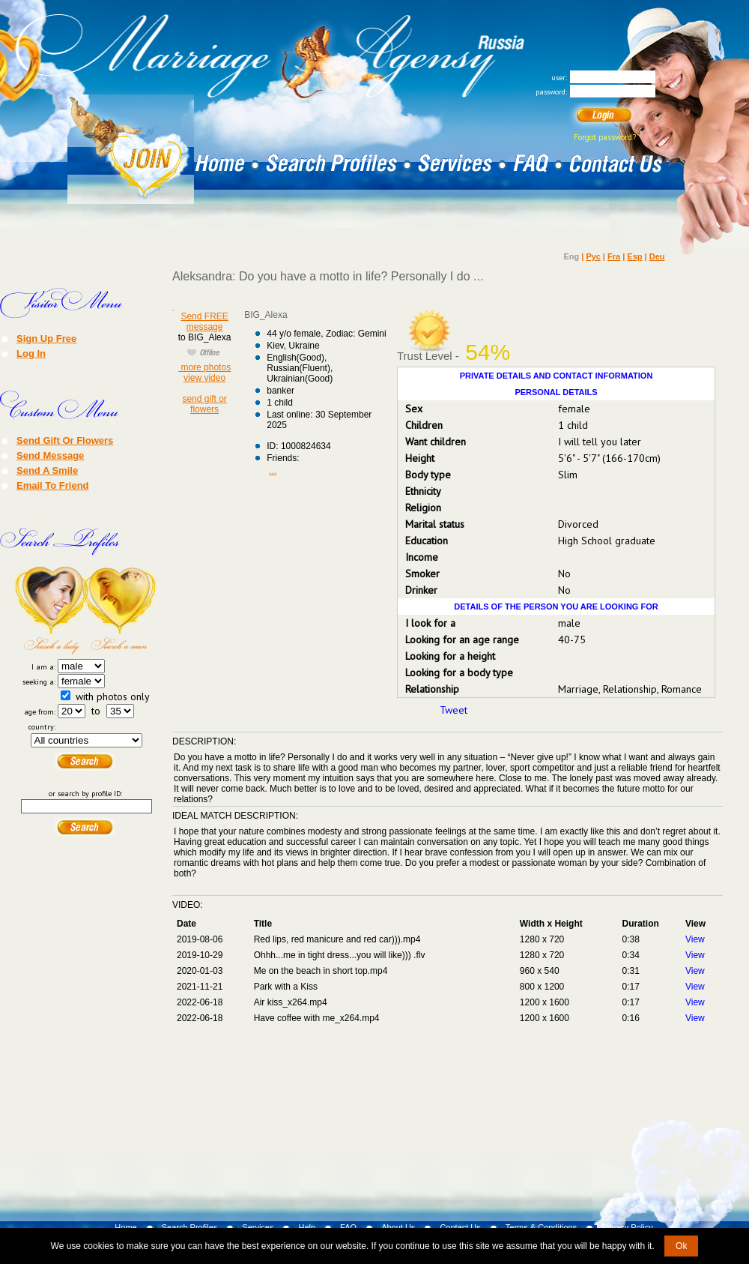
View (695, 939)
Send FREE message (204, 321)
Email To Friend (52, 485)
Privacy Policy (626, 1227)
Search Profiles (190, 1227)
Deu (657, 256)
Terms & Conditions (541, 1227)
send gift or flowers (204, 404)
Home (125, 1227)
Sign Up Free (46, 338)
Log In (31, 353)
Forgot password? (605, 137)
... (272, 471)
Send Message (50, 455)
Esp (634, 256)
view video (204, 378)
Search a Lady (50, 610)
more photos (204, 367)
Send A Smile (47, 470)
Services (257, 1227)
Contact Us (460, 1227)
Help (306, 1227)
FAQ (348, 1227)
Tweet (453, 710)
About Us (398, 1227)
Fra (613, 256)
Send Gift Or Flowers (64, 440)
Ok (681, 1246)
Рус (593, 256)
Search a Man (122, 610)
